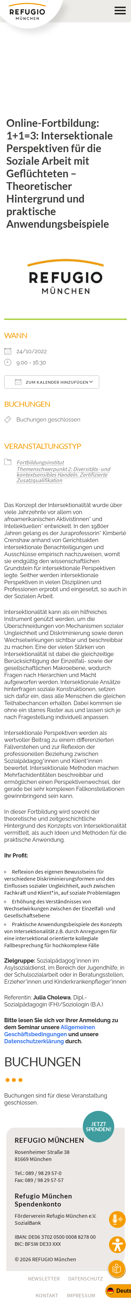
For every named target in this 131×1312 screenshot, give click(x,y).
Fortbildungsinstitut (40, 462)
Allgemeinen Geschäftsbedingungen (49, 1031)
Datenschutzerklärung (34, 1041)
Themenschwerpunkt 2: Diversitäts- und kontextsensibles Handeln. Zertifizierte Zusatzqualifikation (63, 474)
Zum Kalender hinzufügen (51, 382)
